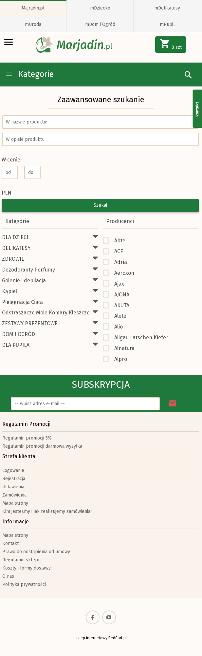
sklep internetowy (91, 638)
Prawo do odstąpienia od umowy (36, 551)
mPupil (167, 24)
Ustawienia (13, 487)
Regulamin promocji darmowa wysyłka (42, 446)
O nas (8, 576)
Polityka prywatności (24, 584)
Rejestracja (13, 478)
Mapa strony (15, 503)
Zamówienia (14, 495)
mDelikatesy (167, 8)
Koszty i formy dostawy (26, 568)
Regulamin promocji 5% (27, 438)
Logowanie (13, 470)
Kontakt (10, 543)
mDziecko (100, 8)
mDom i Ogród (100, 24)
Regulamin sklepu (21, 560)
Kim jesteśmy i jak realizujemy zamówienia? (47, 511)
